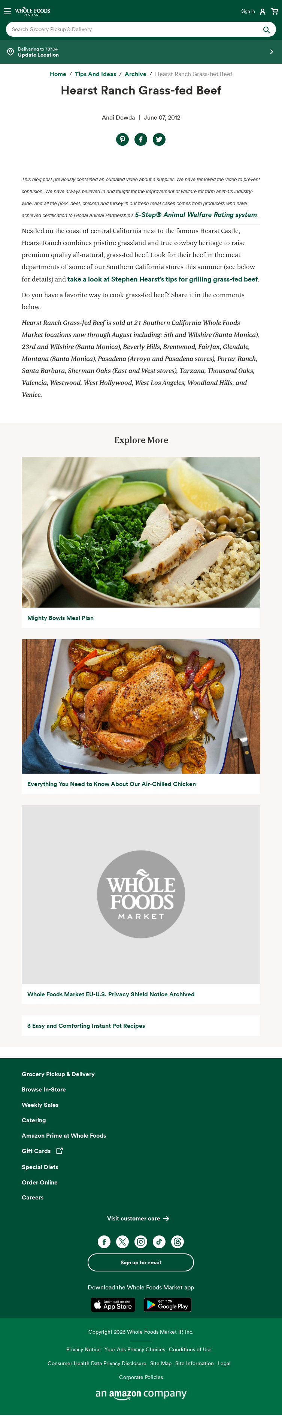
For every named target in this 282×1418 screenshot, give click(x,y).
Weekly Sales (40, 1105)
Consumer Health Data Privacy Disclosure (97, 1363)
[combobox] (128, 29)
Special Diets (40, 1167)
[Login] (254, 10)
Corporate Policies (141, 1377)
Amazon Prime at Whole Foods (64, 1135)
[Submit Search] (266, 29)
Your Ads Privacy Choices (134, 1349)
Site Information (194, 1363)
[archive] (135, 74)
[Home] (58, 74)
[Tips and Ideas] (95, 74)
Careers (32, 1197)
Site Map (161, 1363)
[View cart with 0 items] (274, 11)
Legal (224, 1363)
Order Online (40, 1182)
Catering (34, 1120)
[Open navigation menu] (7, 11)
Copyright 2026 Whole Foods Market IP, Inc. (141, 1331)
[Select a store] (141, 52)
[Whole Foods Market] (32, 11)
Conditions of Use (190, 1349)
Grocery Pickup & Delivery (58, 1074)
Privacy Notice (83, 1349)
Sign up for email (141, 1262)
